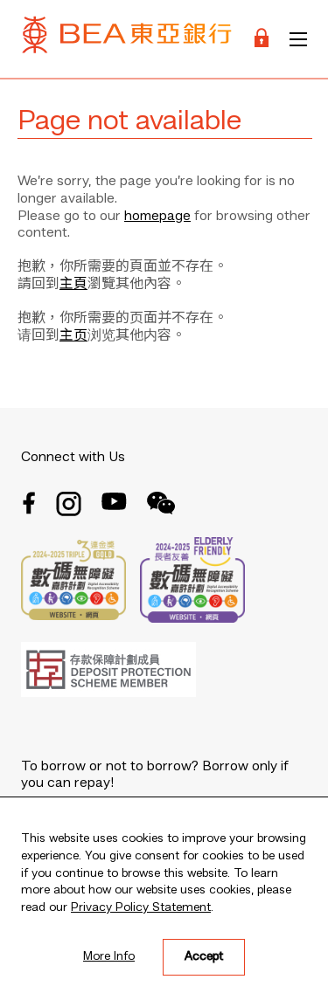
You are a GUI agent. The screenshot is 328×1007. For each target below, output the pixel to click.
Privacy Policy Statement (141, 907)
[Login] (261, 39)
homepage (157, 217)
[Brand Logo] (127, 39)
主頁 (73, 285)
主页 (73, 336)
